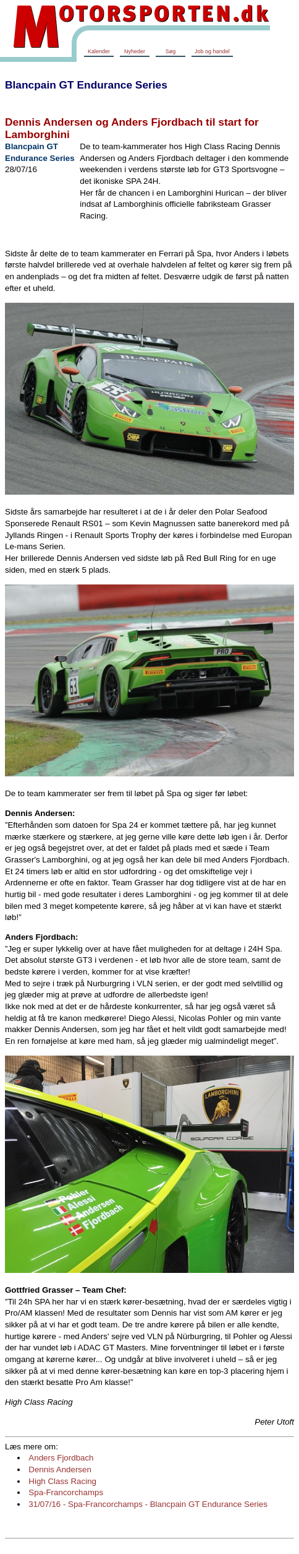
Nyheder (134, 51)
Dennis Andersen (59, 1469)
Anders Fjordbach (60, 1457)
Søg (171, 51)
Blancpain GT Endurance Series (86, 85)
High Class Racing (62, 1481)
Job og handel (212, 51)
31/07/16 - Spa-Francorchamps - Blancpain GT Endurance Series (147, 1504)
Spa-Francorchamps (65, 1492)
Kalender (99, 51)
